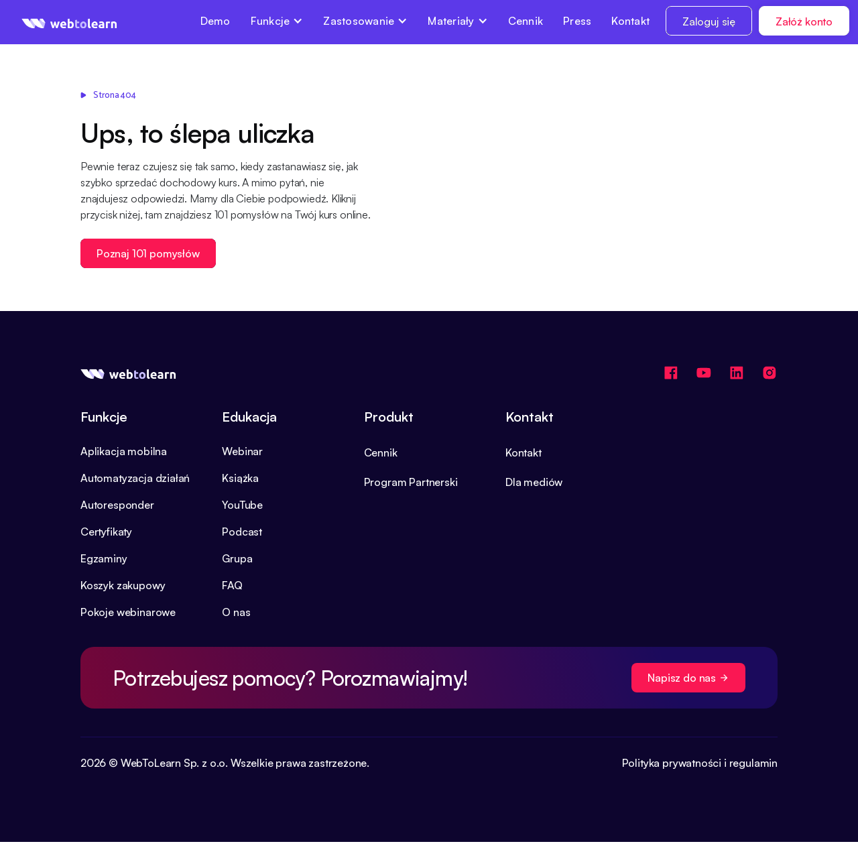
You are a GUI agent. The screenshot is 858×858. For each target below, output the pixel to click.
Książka (240, 478)
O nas (236, 612)
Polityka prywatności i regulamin (700, 763)
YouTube (242, 504)
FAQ (232, 585)
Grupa (237, 558)
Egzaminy (103, 558)
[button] (277, 21)
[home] (69, 22)
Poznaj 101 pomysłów (148, 253)
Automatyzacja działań (135, 478)
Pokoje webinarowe (128, 612)
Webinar (242, 451)
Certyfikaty (106, 531)
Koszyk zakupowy (122, 585)
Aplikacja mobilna (123, 451)
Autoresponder (117, 504)
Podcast (242, 531)
